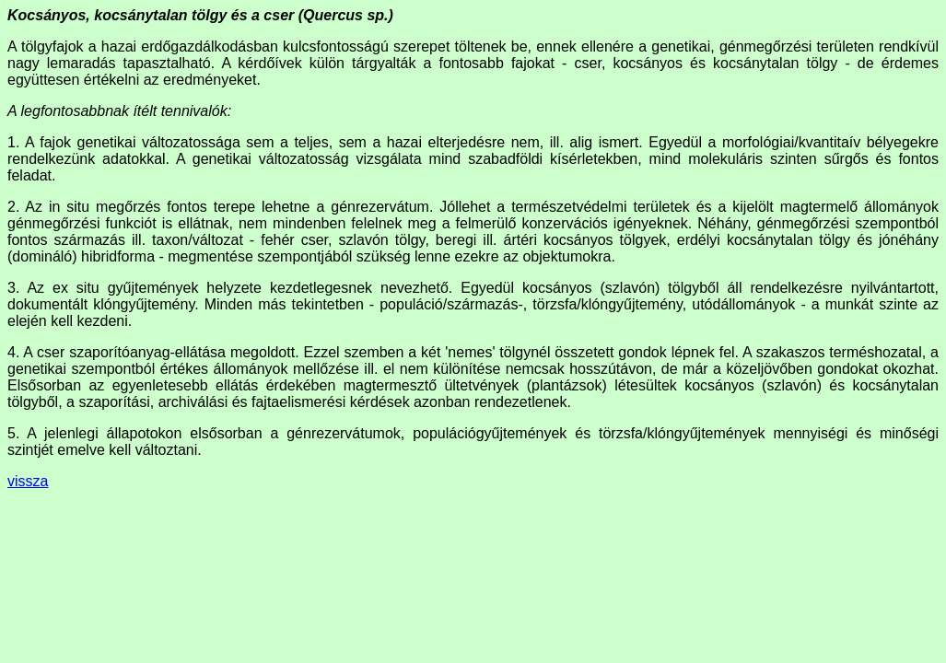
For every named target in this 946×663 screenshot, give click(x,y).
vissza (27, 481)
